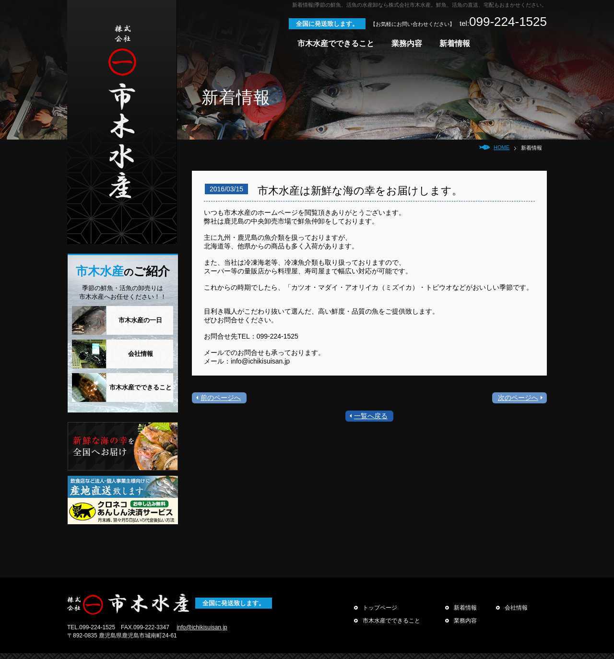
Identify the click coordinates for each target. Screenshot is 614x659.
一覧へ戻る (371, 416)
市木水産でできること (335, 43)
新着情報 (454, 43)
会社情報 (140, 353)
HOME (501, 147)
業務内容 (406, 43)
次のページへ (518, 397)
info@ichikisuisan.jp (202, 627)
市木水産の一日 (140, 320)
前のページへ (221, 397)
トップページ (375, 607)
